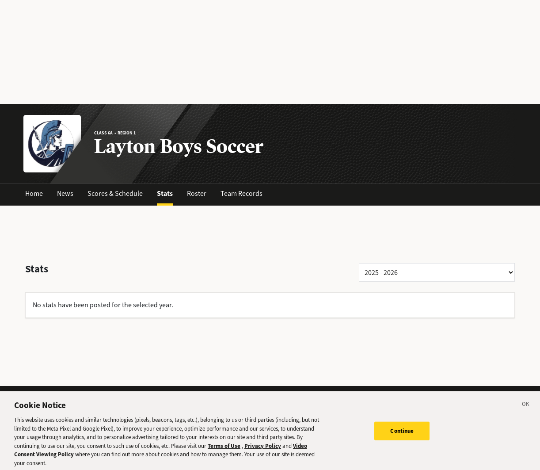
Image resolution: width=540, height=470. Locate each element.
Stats (165, 193)
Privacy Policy (262, 449)
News (65, 193)
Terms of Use (224, 449)
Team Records (241, 193)
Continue (402, 434)
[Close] (526, 409)
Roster (196, 193)
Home (34, 193)
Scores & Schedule (115, 193)
